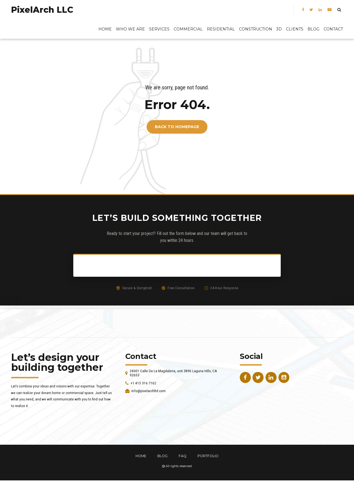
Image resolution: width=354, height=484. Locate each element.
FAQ (182, 456)
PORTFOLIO (207, 456)
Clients (294, 29)
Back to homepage (177, 127)
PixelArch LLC (42, 10)
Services (159, 29)
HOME (141, 456)
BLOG (313, 29)
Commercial (188, 29)
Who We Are (130, 29)
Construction (255, 29)
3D (279, 29)
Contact (333, 29)
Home (105, 29)
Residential (221, 29)
